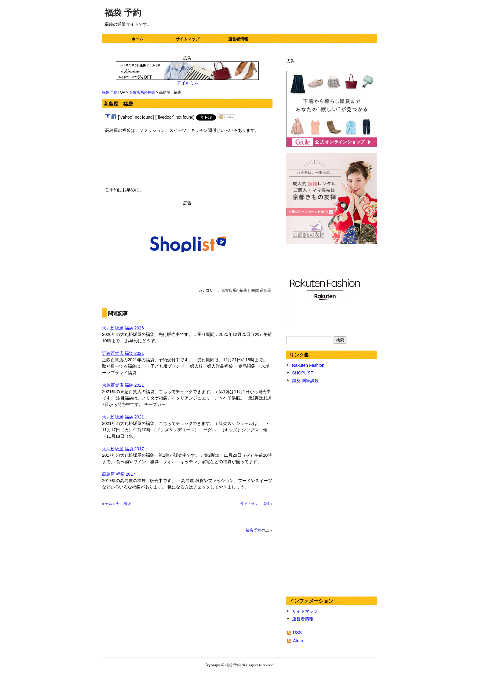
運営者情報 (238, 39)
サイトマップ (187, 39)
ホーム (137, 39)
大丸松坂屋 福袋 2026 (123, 327)
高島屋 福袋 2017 (118, 474)
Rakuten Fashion (308, 365)
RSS (297, 632)
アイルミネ (187, 82)
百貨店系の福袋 (142, 92)
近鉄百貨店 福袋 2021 (123, 353)
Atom (298, 640)
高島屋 (265, 290)
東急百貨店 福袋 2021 (123, 385)
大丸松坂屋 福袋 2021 (123, 417)
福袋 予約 (122, 12)
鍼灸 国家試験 (305, 380)
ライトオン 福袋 (254, 504)
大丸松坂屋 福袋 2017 (123, 448)
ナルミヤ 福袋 (118, 504)
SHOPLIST (302, 372)
